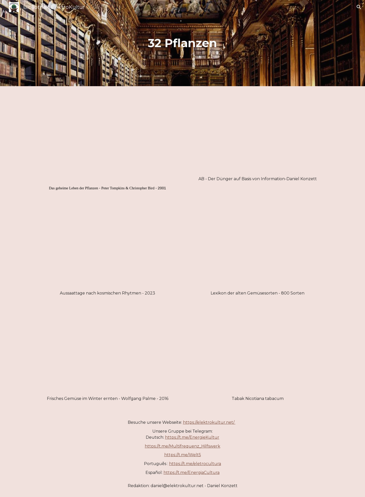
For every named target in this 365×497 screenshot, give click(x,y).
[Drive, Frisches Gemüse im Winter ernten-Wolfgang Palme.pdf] (107, 352)
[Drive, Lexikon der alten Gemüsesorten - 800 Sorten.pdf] (257, 247)
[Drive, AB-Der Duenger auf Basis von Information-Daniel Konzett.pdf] (257, 132)
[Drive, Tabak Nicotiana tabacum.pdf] (257, 352)
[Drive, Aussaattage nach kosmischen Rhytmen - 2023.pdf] (107, 247)
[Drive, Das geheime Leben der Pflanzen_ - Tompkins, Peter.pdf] (107, 136)
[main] (182, 43)
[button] (359, 7)
